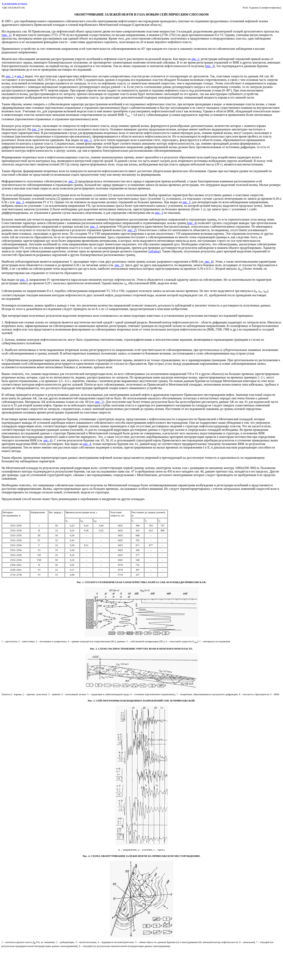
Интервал (8, 512)
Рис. (79, 582)
